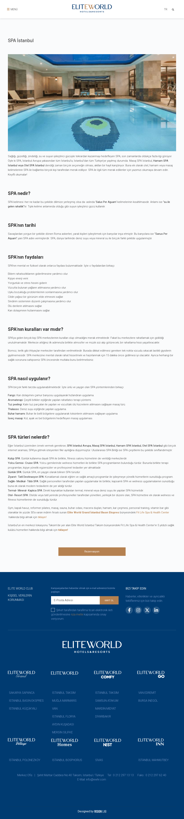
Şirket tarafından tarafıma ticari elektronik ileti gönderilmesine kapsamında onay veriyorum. (81, 614)
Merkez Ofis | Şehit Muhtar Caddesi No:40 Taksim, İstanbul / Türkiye (60, 775)
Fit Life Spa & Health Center (152, 512)
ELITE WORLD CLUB (20, 588)
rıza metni (77, 614)
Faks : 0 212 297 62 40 (152, 775)
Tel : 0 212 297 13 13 (121, 775)
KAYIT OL (109, 600)
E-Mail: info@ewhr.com (92, 779)
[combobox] (164, 10)
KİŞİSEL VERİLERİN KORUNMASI (20, 598)
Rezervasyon (91, 551)
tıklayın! (42, 517)
